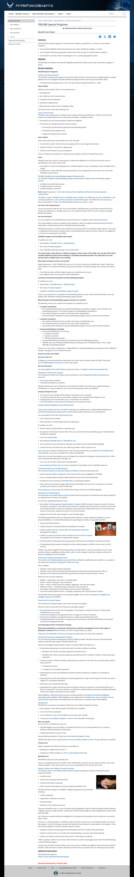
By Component (16, 29)
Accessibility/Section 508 (67, 868)
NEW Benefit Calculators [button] (43, 14)
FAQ (52, 868)
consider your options (48, 486)
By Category (15, 25)
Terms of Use (42, 868)
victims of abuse (86, 535)
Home (40, 21)
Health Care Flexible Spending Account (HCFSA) (58, 560)
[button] (21, 29)
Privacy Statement (87, 868)
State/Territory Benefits (17, 41)
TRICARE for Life (70, 441)
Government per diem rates (50, 465)
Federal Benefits (14, 21)
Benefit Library (47, 21)
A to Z (13, 37)
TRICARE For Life (56, 634)
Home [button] (11, 14)
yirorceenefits (34, 6)
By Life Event (15, 33)
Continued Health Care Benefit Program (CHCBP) (59, 471)
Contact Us (102, 868)
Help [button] (68, 14)
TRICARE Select (69, 243)
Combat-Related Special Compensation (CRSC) (55, 412)
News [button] (60, 14)
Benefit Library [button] (22, 14)
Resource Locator (15, 44)
